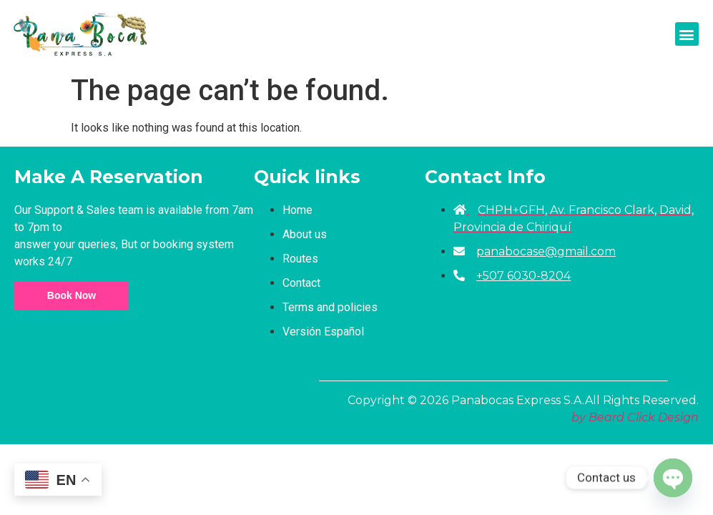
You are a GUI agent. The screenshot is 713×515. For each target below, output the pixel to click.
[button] (687, 34)
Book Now (71, 295)
